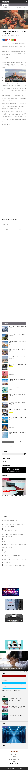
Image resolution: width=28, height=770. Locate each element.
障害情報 (10, 536)
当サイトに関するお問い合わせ (14, 759)
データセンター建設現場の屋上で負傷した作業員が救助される (14, 565)
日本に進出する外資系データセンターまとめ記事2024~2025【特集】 (15, 539)
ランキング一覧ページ (23, 671)
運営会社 (14, 761)
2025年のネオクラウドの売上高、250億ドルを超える (13, 555)
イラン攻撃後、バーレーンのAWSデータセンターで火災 (13, 534)
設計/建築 (5, 5)
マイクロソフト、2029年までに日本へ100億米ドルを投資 (13, 524)
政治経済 (10, 562)
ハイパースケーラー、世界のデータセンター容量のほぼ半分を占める (15, 545)
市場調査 (10, 547)
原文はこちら (4, 127)
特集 (10, 541)
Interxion (4, 224)
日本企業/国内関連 (12, 526)
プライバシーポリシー (14, 757)
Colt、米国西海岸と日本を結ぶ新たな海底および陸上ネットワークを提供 (15, 550)
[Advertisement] (14, 173)
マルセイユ (7, 224)
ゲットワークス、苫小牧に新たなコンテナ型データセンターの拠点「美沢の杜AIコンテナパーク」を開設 (15, 530)
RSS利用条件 (14, 756)
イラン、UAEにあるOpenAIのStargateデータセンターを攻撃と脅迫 (15, 560)
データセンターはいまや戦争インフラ (10, 520)
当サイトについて (14, 754)
